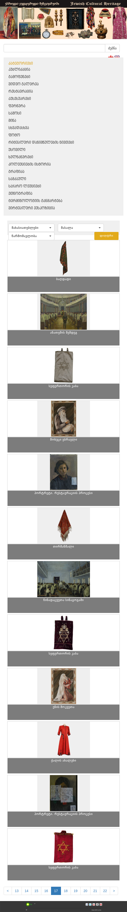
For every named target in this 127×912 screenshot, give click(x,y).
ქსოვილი (16, 150)
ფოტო (14, 135)
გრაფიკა (16, 172)
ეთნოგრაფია (20, 194)
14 (27, 891)
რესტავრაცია (20, 91)
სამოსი (14, 113)
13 (17, 891)
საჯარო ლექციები (24, 186)
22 (105, 891)
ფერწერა (16, 106)
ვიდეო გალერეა (23, 84)
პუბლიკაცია (19, 70)
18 (66, 891)
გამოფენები (19, 77)
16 (46, 891)
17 (56, 891)
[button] (31, 228)
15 (36, 891)
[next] (114, 891)
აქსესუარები (19, 99)
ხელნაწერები (20, 157)
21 (95, 891)
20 (85, 891)
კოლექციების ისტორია (29, 164)
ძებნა (112, 48)
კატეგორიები (20, 64)
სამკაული (17, 179)
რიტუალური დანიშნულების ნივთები (41, 143)
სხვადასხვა (18, 128)
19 (76, 891)
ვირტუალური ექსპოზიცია (31, 208)
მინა (12, 121)
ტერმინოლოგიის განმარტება (35, 201)
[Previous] (8, 891)
